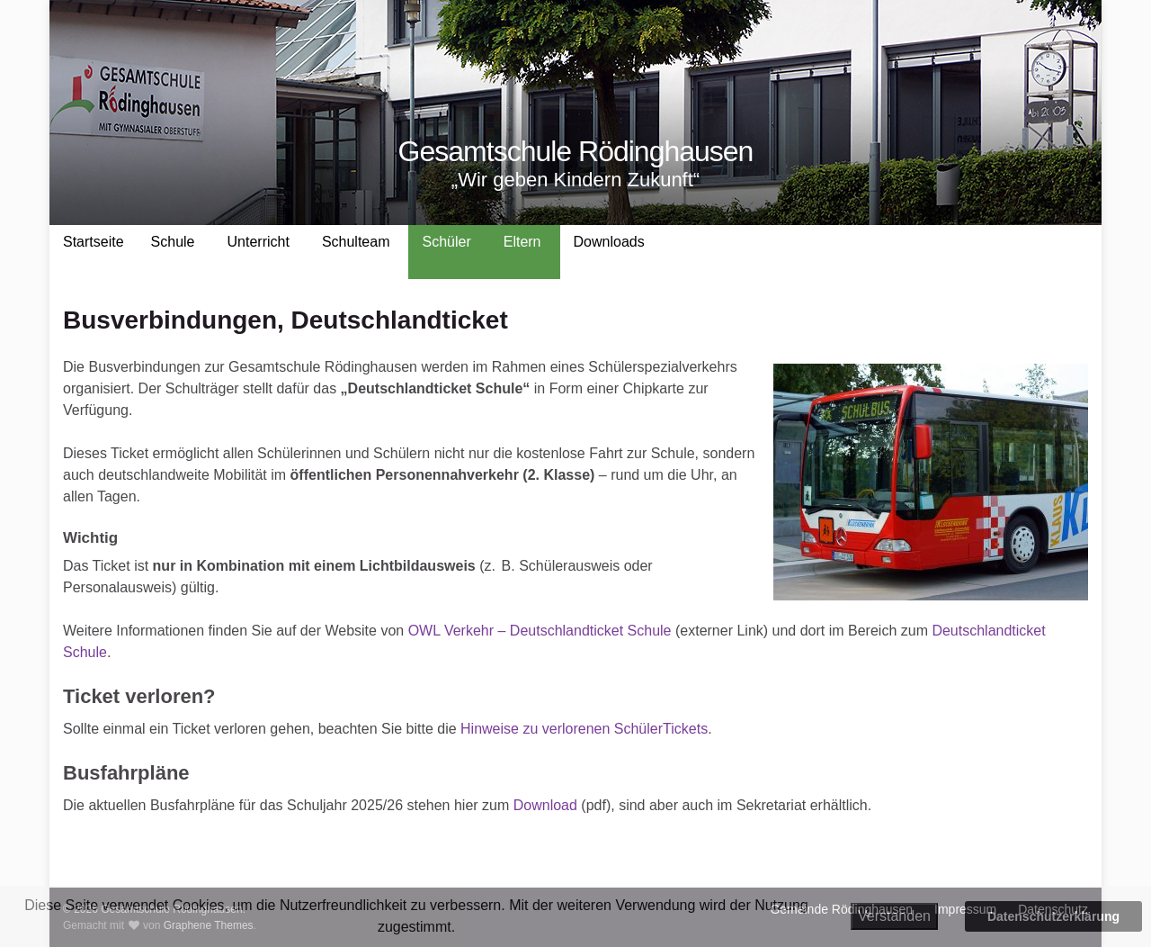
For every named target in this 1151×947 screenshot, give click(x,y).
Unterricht (259, 241)
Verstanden (894, 916)
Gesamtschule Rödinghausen (576, 151)
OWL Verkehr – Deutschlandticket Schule (540, 630)
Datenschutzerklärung (1053, 916)
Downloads (609, 241)
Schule (173, 241)
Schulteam (356, 241)
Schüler (446, 241)
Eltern (522, 241)
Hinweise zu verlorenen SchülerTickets (584, 728)
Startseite (93, 241)
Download (545, 805)
